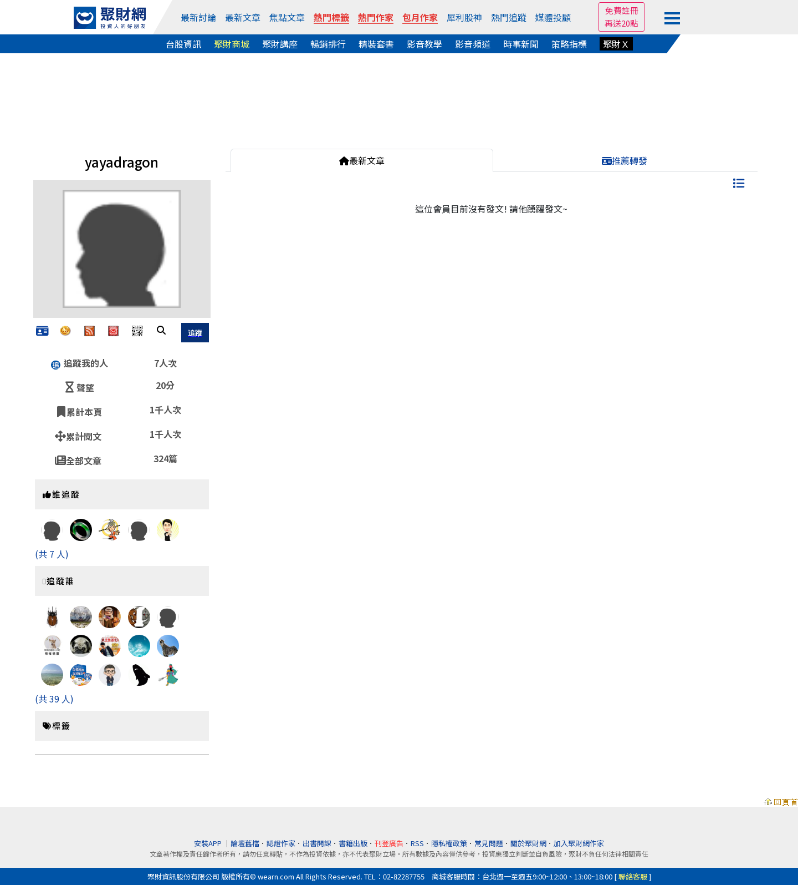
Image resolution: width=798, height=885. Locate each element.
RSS (417, 843)
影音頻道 (472, 43)
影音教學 (424, 43)
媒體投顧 (553, 17)
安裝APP (208, 843)
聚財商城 (231, 43)
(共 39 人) (54, 698)
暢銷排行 (328, 43)
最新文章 (242, 17)
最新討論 (198, 17)
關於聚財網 (528, 843)
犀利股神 (464, 17)
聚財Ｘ (616, 43)
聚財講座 (280, 43)
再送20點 (621, 23)
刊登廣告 (389, 843)
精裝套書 (376, 43)
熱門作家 (375, 17)
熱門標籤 (331, 17)
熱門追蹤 (508, 17)
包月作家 (420, 17)
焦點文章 (287, 17)
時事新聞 (521, 43)
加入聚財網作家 (579, 843)
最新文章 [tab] (362, 160)
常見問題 (488, 843)
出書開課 (317, 843)
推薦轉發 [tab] (624, 160)
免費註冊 (621, 10)
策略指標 (569, 43)
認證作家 (281, 843)
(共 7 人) (52, 553)
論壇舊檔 (245, 843)
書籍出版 (353, 843)
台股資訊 (183, 43)
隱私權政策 (449, 843)
